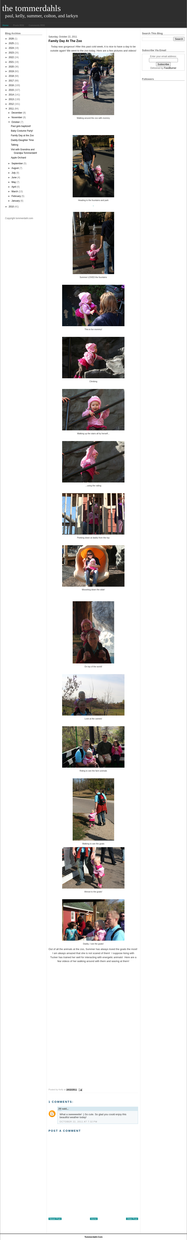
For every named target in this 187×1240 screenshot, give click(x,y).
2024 (11, 48)
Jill (59, 1108)
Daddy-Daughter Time (22, 140)
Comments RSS (37, 25)
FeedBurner (170, 68)
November (16, 117)
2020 (11, 66)
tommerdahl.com (94, 1237)
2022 (11, 57)
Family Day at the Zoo (22, 135)
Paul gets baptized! (21, 126)
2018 (11, 76)
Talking (14, 144)
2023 (11, 52)
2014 (11, 94)
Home (6, 25)
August (15, 168)
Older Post (132, 1219)
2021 (11, 62)
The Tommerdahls (31, 8)
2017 (11, 80)
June (14, 177)
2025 (11, 43)
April (13, 186)
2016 (11, 85)
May (13, 182)
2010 (11, 206)
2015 (11, 90)
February (16, 196)
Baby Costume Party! (22, 130)
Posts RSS (18, 25)
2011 (11, 108)
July (13, 172)
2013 (11, 99)
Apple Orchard (18, 157)
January (15, 200)
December (16, 112)
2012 (11, 104)
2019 (11, 71)
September (17, 163)
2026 (11, 38)
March (14, 191)
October (15, 122)
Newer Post (55, 1219)
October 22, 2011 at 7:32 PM (78, 1121)
